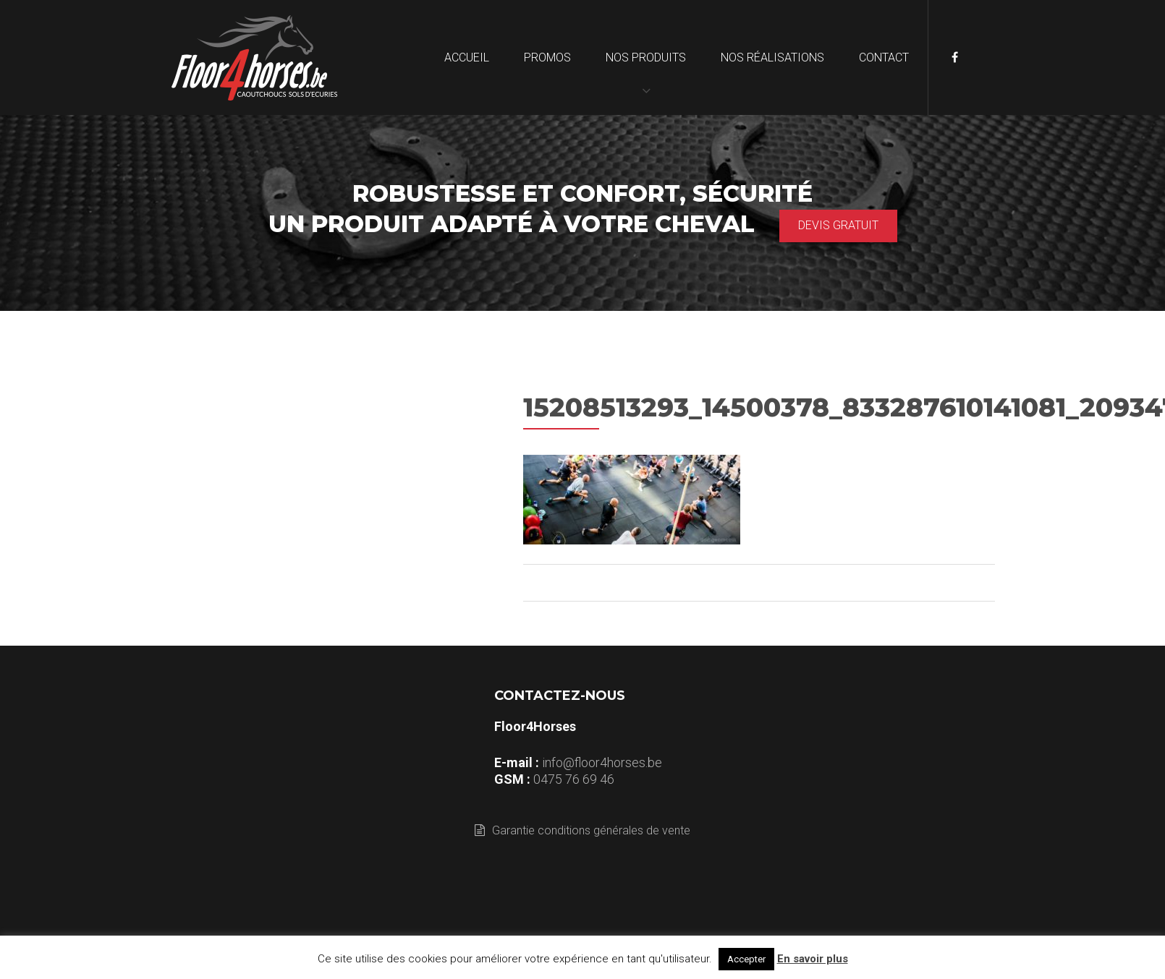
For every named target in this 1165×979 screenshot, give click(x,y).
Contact (884, 57)
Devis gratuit (838, 225)
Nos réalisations (772, 57)
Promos (547, 57)
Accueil (466, 57)
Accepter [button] (746, 959)
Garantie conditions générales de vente (582, 830)
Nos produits (646, 57)
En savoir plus (812, 958)
